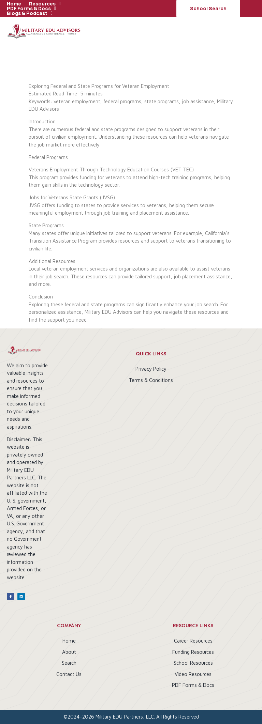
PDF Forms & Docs (31, 8)
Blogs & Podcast (30, 13)
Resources (45, 3)
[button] (45, 3)
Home (14, 3)
